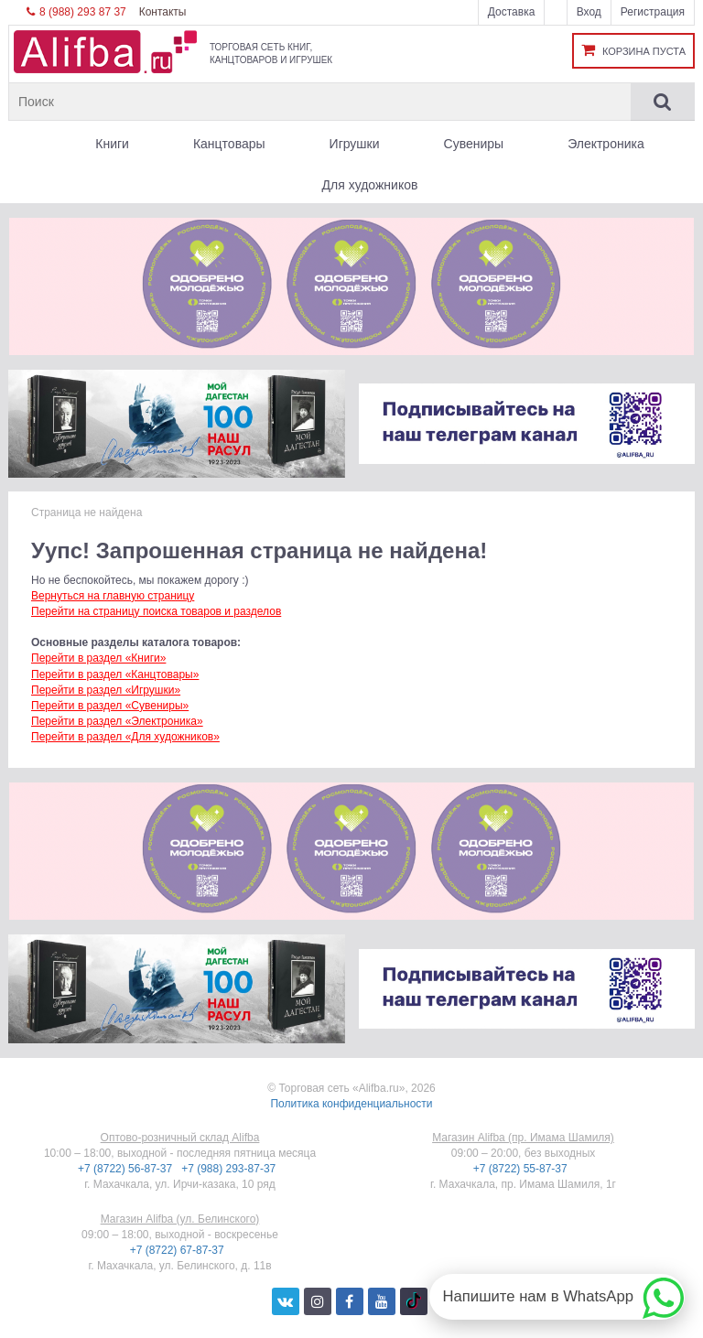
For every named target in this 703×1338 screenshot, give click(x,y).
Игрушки (355, 143)
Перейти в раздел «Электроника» (117, 721)
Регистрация (653, 11)
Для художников (370, 185)
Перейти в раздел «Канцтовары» (115, 674)
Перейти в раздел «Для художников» (125, 736)
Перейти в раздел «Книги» (98, 658)
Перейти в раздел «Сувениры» (110, 705)
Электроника (606, 143)
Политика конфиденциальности (351, 1103)
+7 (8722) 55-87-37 (521, 1168)
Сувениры (474, 143)
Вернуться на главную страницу (112, 595)
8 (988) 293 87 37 (76, 11)
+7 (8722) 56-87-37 (126, 1168)
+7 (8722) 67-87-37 (178, 1250)
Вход (589, 11)
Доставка (511, 11)
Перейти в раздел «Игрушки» (105, 690)
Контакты (163, 11)
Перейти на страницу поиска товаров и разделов (156, 611)
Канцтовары (229, 143)
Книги (112, 143)
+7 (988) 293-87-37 (229, 1168)
